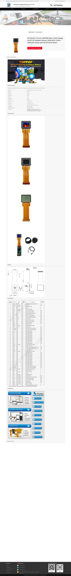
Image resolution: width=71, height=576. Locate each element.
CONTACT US (9, 572)
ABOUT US (8, 570)
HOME (8, 565)
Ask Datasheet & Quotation (35, 48)
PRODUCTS (9, 567)
